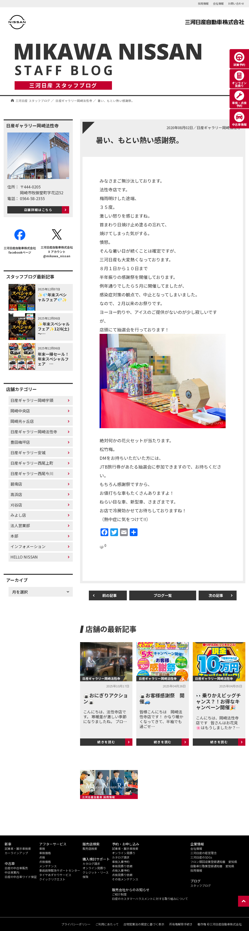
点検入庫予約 (120, 870)
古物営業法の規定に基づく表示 (143, 924)
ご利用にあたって (107, 924)
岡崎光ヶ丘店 (22, 421)
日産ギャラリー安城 (28, 452)
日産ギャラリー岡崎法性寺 (33, 431)
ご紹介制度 (119, 894)
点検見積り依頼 (122, 875)
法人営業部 (20, 525)
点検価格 (45, 862)
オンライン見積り (94, 868)
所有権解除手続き (181, 924)
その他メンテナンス (125, 879)
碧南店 (16, 484)
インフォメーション (28, 546)
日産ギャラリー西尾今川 (31, 473)
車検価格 (45, 853)
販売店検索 (90, 848)
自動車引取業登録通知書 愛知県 (212, 866)
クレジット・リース (96, 872)
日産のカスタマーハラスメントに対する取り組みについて (150, 898)
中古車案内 (12, 872)
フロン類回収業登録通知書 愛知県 (213, 862)
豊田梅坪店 (20, 442)
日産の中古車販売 (16, 868)
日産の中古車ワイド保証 (21, 877)
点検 (42, 857)
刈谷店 (16, 505)
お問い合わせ (236, 3)
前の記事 (109, 595)
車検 (42, 848)
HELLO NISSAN (24, 557)
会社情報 (218, 3)
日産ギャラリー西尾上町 (31, 463)
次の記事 (216, 595)
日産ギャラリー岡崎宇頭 (31, 400)
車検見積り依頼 (122, 866)
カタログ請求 (91, 863)
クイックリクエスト (52, 879)
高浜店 (16, 494)
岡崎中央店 (20, 411)
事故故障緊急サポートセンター (59, 870)
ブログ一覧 (163, 595)
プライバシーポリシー (76, 924)
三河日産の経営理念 (203, 853)
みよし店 (18, 515)
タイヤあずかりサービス (55, 875)
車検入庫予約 (120, 862)
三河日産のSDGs (201, 857)
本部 (14, 536)
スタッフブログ (200, 885)
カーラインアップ (16, 853)
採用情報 (203, 3)
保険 (85, 877)
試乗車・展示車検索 (18, 848)
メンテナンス (48, 866)
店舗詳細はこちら (38, 209)
